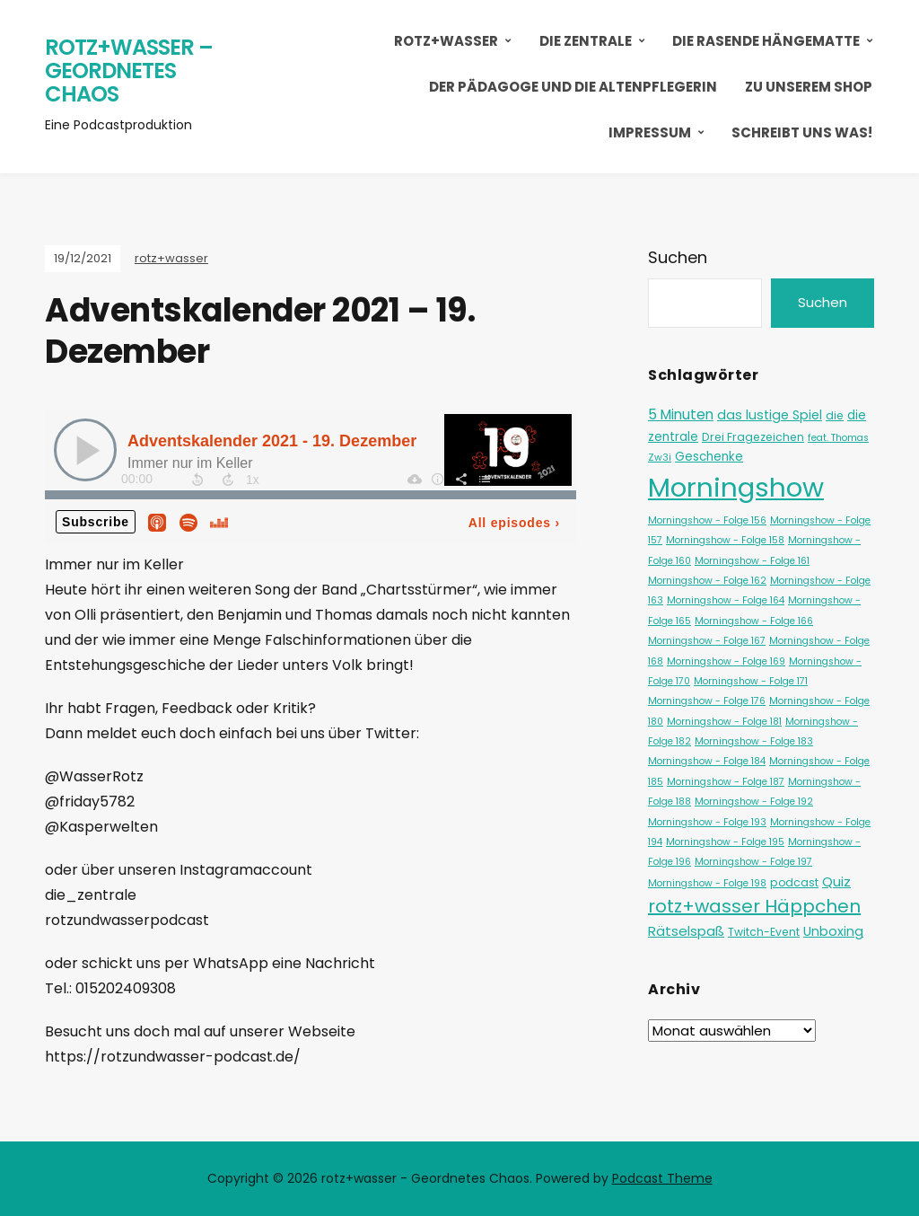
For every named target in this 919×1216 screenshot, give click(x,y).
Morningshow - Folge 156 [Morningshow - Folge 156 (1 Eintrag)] (707, 520)
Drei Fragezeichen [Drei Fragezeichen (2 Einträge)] (753, 437)
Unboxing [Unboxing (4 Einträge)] (833, 931)
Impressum (649, 132)
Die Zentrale (585, 40)
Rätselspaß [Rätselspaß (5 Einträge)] (686, 930)
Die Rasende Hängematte (766, 40)
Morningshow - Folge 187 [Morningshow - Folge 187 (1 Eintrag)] (725, 782)
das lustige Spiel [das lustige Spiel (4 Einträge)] (769, 415)
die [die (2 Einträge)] (835, 415)
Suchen (677, 257)
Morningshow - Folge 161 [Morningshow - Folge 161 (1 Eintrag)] (752, 561)
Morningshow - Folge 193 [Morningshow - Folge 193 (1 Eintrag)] (707, 822)
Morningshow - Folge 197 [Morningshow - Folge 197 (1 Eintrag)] (753, 861)
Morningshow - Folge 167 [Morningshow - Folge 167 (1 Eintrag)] (707, 641)
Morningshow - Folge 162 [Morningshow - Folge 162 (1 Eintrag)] (707, 580)
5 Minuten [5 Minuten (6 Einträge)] (680, 414)
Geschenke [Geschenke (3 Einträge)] (709, 456)
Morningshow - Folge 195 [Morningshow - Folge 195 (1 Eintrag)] (725, 842)
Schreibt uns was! (801, 132)
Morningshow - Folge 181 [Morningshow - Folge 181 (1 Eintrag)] (724, 721)
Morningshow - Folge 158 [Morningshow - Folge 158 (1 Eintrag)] (725, 540)
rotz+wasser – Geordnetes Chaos (129, 70)
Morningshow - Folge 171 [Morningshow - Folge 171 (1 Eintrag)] (751, 681)
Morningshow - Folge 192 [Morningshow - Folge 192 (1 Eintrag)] (754, 801)
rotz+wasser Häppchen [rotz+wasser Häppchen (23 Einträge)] (754, 906)
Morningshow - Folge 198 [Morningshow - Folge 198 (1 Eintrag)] (707, 883)
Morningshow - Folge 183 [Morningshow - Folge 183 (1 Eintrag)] (754, 741)
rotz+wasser (446, 40)
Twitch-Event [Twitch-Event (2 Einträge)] (764, 931)
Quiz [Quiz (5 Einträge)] (836, 881)
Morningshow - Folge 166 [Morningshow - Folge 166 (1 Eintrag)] (754, 621)
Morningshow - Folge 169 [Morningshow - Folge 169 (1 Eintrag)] (726, 661)
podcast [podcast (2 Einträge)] (794, 882)
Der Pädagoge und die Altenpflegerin (573, 86)
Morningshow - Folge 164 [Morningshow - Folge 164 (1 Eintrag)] (725, 600)
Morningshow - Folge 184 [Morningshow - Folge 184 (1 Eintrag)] (707, 761)
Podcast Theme (662, 1178)
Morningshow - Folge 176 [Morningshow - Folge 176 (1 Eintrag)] (707, 701)
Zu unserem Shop (808, 86)
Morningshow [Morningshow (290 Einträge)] (736, 487)
